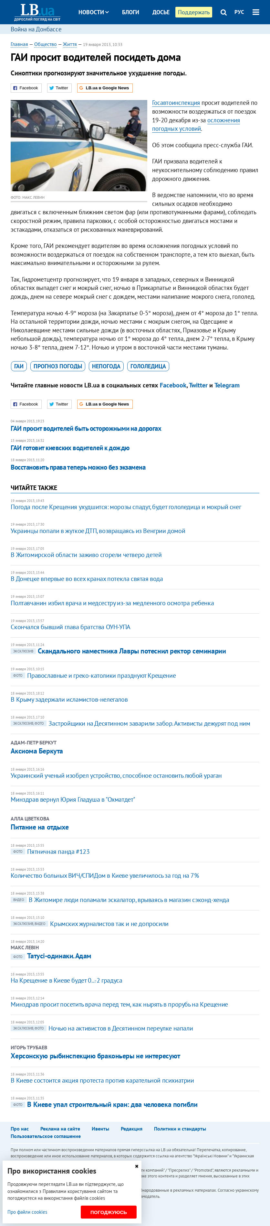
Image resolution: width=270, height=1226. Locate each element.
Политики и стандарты (180, 1128)
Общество (45, 44)
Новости (93, 12)
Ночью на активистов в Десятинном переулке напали (102, 1028)
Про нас (20, 1128)
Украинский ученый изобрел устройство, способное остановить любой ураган (116, 775)
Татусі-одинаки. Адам (51, 955)
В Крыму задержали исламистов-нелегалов (69, 699)
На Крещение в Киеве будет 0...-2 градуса (66, 980)
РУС (239, 12)
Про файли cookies (27, 1212)
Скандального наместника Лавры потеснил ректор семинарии (118, 650)
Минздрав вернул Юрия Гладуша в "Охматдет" (73, 799)
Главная (19, 44)
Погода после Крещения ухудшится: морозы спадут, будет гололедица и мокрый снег (126, 507)
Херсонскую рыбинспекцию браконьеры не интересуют (95, 1055)
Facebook (173, 385)
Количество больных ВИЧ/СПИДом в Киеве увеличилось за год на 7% (105, 875)
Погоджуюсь (108, 1212)
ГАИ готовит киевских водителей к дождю (70, 447)
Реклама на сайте (60, 1128)
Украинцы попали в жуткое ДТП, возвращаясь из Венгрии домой (98, 531)
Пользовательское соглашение (46, 1136)
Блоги (130, 12)
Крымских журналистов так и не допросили (89, 924)
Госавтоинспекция (176, 102)
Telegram (227, 385)
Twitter (198, 385)
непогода (106, 366)
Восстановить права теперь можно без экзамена (78, 467)
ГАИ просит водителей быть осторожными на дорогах (86, 428)
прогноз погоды (58, 366)
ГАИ (19, 366)
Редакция (131, 1128)
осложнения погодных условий (196, 124)
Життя (70, 44)
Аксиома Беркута (37, 750)
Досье (161, 12)
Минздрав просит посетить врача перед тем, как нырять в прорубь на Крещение (119, 1004)
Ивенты (100, 1128)
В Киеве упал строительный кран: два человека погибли (104, 1104)
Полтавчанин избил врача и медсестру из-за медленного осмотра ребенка (112, 603)
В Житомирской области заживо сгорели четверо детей (86, 555)
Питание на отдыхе (40, 826)
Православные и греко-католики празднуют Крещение (93, 675)
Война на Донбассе (36, 29)
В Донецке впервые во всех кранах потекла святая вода (87, 578)
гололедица (148, 366)
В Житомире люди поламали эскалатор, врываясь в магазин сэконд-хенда (120, 900)
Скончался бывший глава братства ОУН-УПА (70, 627)
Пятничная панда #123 (50, 851)
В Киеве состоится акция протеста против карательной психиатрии (102, 1080)
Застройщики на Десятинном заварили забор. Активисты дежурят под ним (130, 723)
